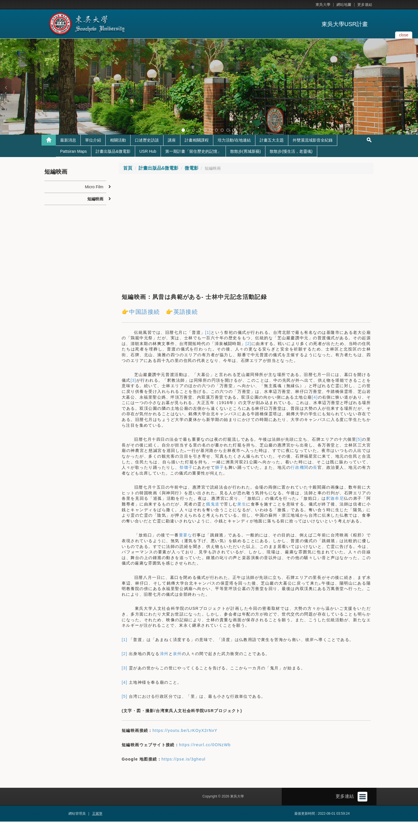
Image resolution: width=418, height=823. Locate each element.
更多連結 (364, 5)
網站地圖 (343, 5)
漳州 (164, 655)
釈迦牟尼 (335, 499)
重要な (185, 536)
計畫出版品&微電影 (113, 152)
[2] (248, 345)
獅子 (219, 469)
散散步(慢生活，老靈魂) (291, 152)
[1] (208, 334)
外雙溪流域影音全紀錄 (313, 141)
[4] (315, 398)
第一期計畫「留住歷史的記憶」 (193, 152)
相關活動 (118, 141)
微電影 (191, 169)
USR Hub (147, 152)
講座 (172, 141)
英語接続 (185, 313)
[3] (133, 381)
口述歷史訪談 (147, 141)
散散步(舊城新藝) (245, 152)
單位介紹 (93, 141)
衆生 (241, 505)
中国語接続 (144, 313)
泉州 (177, 655)
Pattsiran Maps (73, 152)
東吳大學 (323, 5)
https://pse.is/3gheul (183, 760)
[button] (5, 87)
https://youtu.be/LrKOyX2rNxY (185, 732)
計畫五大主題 (272, 141)
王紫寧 (97, 815)
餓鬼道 (213, 505)
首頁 (127, 169)
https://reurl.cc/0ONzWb (205, 746)
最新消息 (68, 141)
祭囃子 (186, 469)
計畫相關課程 (197, 141)
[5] (359, 440)
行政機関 (299, 469)
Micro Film (94, 188)
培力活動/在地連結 (234, 141)
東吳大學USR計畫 (345, 24)
